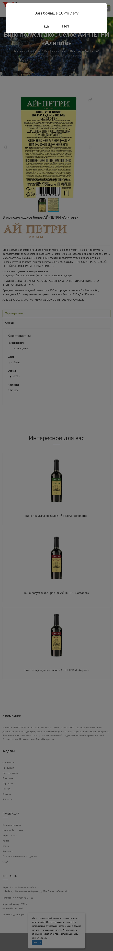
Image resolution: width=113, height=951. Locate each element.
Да (46, 26)
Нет (65, 26)
